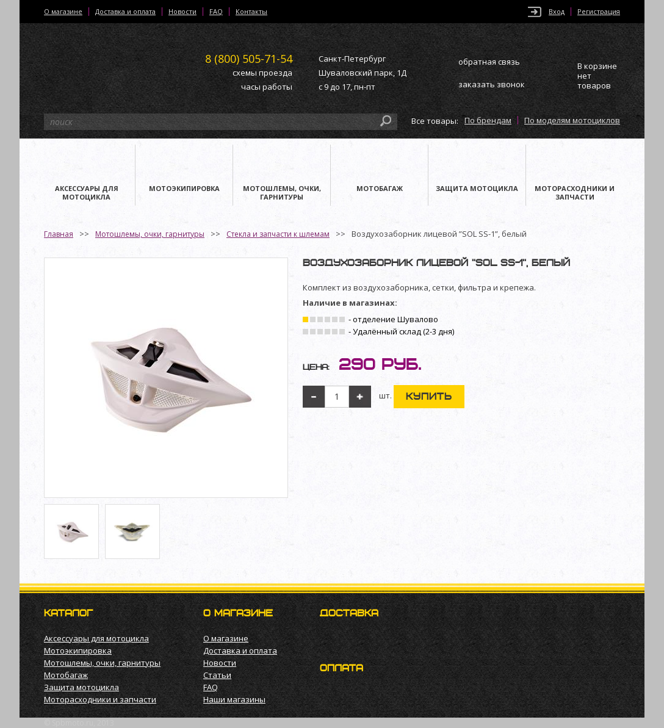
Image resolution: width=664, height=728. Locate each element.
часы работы (266, 86)
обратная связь (489, 61)
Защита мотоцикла (81, 687)
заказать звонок (491, 84)
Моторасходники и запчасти (100, 699)
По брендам (487, 120)
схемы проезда (262, 72)
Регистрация (598, 11)
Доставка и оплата (125, 11)
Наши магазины (234, 699)
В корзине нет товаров (597, 76)
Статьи (217, 674)
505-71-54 (248, 58)
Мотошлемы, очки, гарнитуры (149, 234)
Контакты (251, 11)
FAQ (216, 11)
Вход (557, 11)
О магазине (63, 11)
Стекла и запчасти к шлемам (278, 234)
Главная (58, 234)
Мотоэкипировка (78, 650)
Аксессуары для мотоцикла (96, 638)
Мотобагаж (66, 674)
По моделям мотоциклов (572, 120)
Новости (182, 11)
